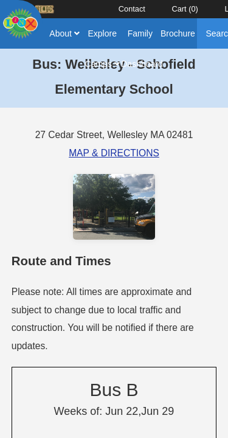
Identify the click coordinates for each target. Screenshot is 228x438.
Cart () (184, 8)
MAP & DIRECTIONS (114, 153)
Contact (132, 8)
